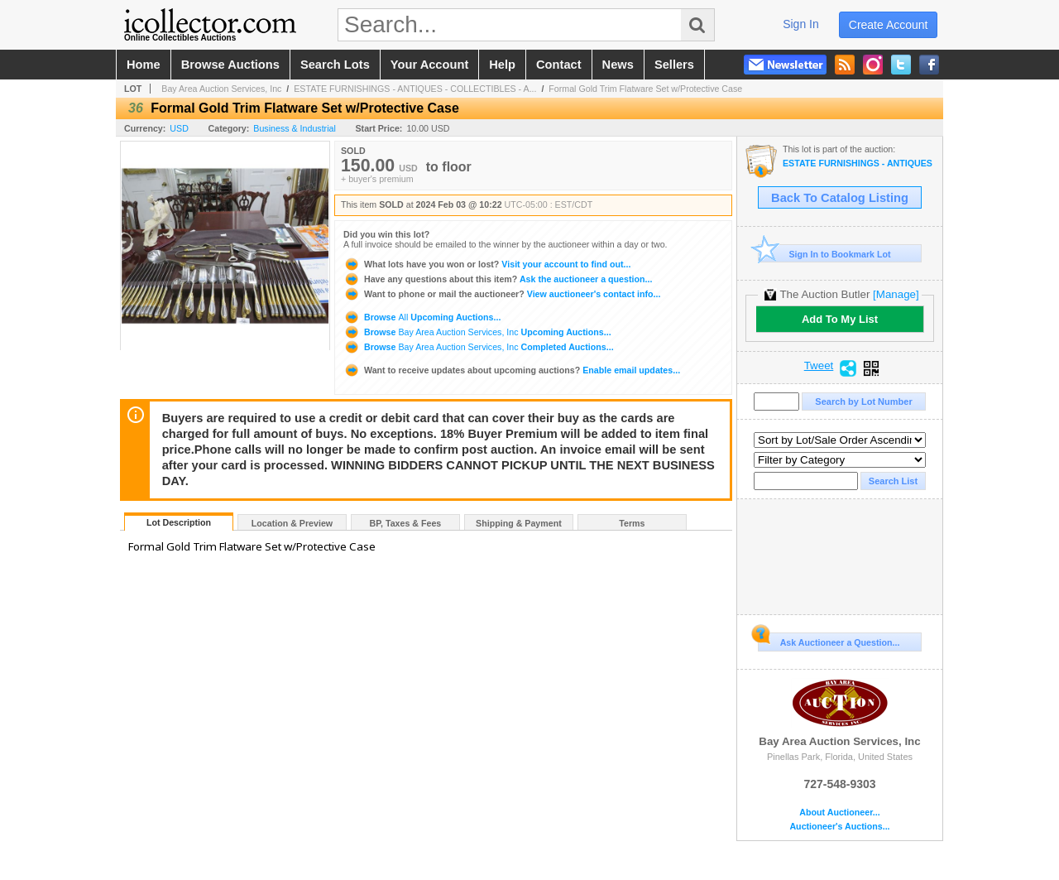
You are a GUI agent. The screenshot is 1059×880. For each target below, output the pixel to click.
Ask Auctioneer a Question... (828, 639)
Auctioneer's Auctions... (839, 826)
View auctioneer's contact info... (501, 294)
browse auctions (230, 64)
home (144, 64)
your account (429, 64)
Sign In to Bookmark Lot (824, 253)
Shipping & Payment (519, 523)
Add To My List (840, 319)
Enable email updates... (511, 370)
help (502, 64)
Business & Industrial (294, 128)
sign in (801, 24)
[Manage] (896, 294)
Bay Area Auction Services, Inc (221, 89)
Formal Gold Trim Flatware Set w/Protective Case (645, 89)
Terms (632, 523)
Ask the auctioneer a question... (497, 279)
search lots (335, 64)
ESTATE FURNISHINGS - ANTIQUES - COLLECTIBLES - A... (415, 89)
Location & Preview (292, 523)
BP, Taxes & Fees (406, 523)
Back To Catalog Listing (839, 197)
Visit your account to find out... (486, 264)
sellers (674, 64)
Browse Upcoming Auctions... (422, 317)
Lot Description (178, 522)
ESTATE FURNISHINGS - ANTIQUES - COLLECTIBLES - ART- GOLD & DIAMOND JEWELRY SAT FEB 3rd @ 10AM (858, 163)
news (618, 64)
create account (888, 24)
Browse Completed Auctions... (478, 347)
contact (559, 64)
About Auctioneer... (839, 812)
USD (179, 128)
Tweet (819, 366)
